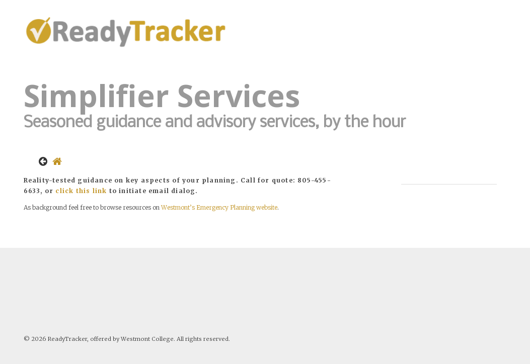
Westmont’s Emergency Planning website (219, 207)
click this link (81, 191)
